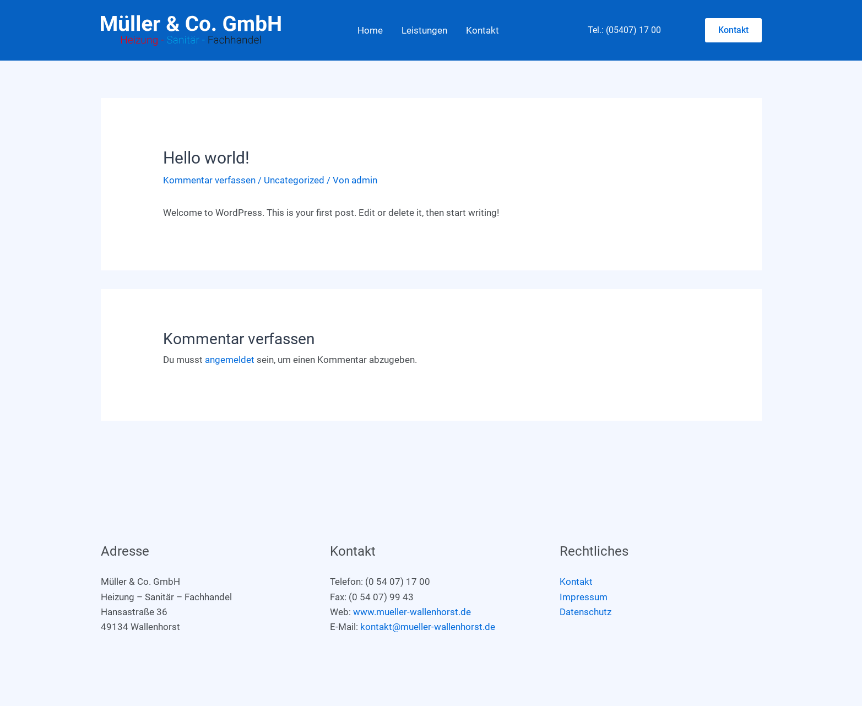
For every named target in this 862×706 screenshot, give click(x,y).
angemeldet (229, 359)
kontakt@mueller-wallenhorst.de (427, 626)
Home (370, 30)
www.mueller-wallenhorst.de (412, 611)
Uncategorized (294, 180)
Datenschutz (585, 611)
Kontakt (482, 30)
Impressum (584, 596)
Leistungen (424, 30)
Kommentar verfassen (209, 180)
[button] (733, 30)
